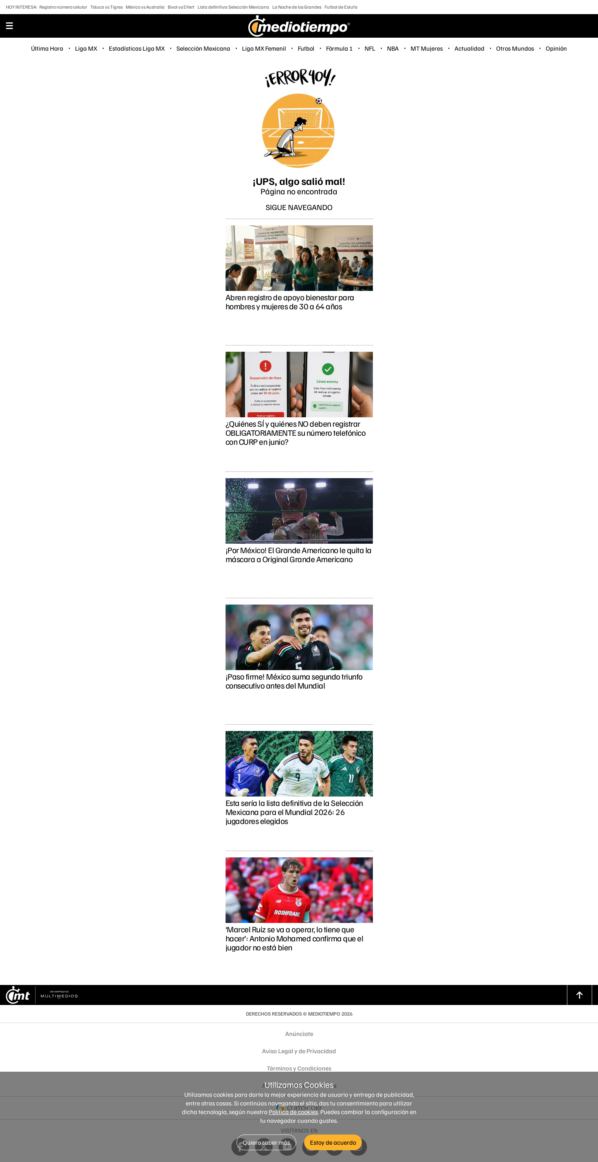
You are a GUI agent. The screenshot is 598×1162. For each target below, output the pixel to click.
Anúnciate (299, 1034)
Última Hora (47, 48)
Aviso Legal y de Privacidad (299, 1051)
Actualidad (469, 48)
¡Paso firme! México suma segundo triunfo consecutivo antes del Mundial (294, 681)
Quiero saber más (266, 1142)
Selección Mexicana (203, 48)
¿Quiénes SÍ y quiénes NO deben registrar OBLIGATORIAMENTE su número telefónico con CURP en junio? (296, 432)
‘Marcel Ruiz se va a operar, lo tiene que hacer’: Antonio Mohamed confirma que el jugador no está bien (294, 938)
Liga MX (86, 48)
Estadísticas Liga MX (137, 48)
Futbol (306, 48)
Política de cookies (293, 1112)
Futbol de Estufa (341, 7)
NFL (370, 48)
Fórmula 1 (339, 48)
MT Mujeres (427, 48)
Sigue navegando (299, 207)
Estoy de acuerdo (333, 1142)
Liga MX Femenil (264, 48)
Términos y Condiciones (299, 1068)
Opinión (556, 48)
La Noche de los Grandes (296, 7)
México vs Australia (145, 7)
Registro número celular (63, 7)
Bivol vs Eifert (181, 7)
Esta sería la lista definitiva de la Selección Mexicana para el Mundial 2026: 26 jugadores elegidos (294, 811)
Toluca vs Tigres (106, 7)
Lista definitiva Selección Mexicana (233, 7)
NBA (393, 48)
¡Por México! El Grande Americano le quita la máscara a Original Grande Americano (299, 554)
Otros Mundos (515, 48)
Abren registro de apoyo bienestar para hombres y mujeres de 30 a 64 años (290, 301)
